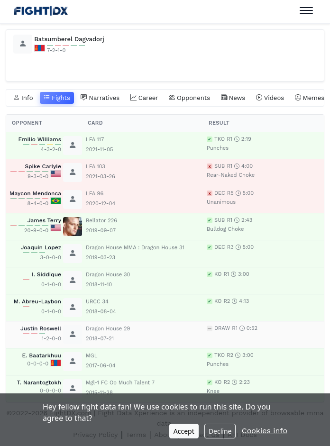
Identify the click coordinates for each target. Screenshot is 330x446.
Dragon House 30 (108, 275)
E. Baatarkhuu (41, 355)
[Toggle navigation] (306, 11)
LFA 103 (95, 167)
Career (144, 98)
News (233, 98)
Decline (220, 431)
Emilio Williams (39, 139)
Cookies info (264, 430)
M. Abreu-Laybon (37, 301)
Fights (57, 98)
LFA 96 (94, 194)
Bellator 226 (101, 221)
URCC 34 (97, 302)
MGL (91, 356)
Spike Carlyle (43, 166)
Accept (184, 431)
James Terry (44, 220)
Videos (270, 98)
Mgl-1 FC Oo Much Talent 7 (120, 383)
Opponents (189, 98)
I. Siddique (46, 274)
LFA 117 (95, 140)
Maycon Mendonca (35, 193)
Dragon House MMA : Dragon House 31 (135, 248)
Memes (310, 98)
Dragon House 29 (108, 329)
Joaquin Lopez (40, 247)
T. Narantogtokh (39, 382)
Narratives (100, 98)
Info (23, 98)
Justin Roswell (40, 328)
